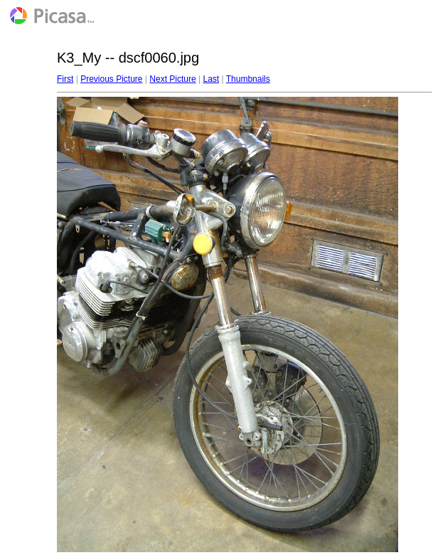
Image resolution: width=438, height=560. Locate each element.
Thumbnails (248, 79)
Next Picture (172, 79)
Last (211, 79)
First (65, 79)
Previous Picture (111, 79)
